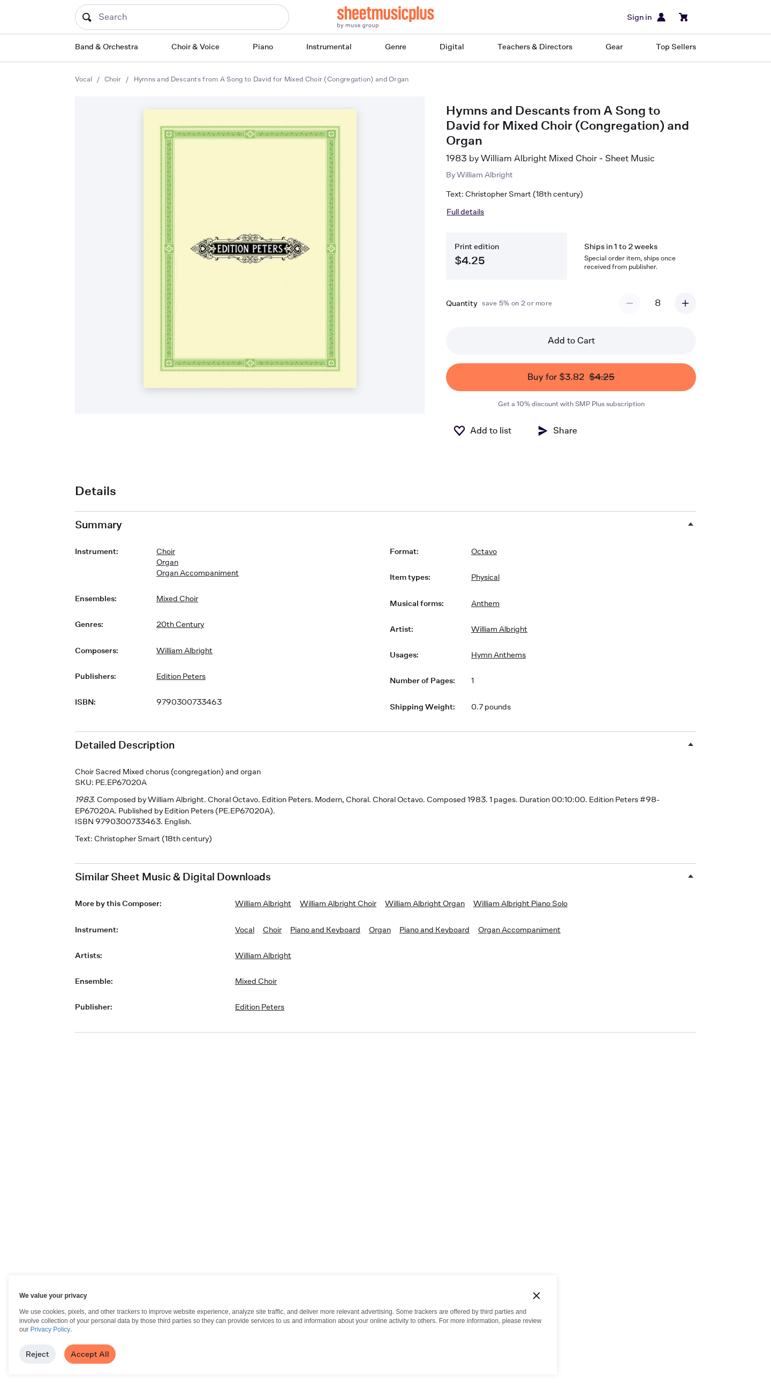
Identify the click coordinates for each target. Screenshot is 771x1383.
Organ (167, 561)
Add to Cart (571, 340)
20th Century (180, 624)
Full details (465, 211)
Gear (614, 46)
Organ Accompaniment (197, 572)
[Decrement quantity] (629, 303)
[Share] (556, 431)
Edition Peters (181, 676)
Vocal (83, 79)
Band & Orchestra (106, 46)
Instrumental (329, 46)
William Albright (485, 174)
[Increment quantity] (685, 303)
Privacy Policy (51, 1329)
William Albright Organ (425, 903)
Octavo (484, 551)
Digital (452, 46)
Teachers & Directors (534, 46)
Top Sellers (676, 46)
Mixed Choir (177, 598)
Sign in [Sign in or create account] (647, 17)
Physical (485, 576)
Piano (263, 46)
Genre (395, 46)
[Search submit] (86, 17)
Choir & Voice (195, 46)
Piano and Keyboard (325, 929)
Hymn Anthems (498, 654)
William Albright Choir (338, 903)
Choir (112, 79)
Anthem (485, 603)
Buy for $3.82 (571, 377)
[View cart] (683, 17)
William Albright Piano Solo (520, 903)
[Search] (182, 17)
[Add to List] (482, 431)
